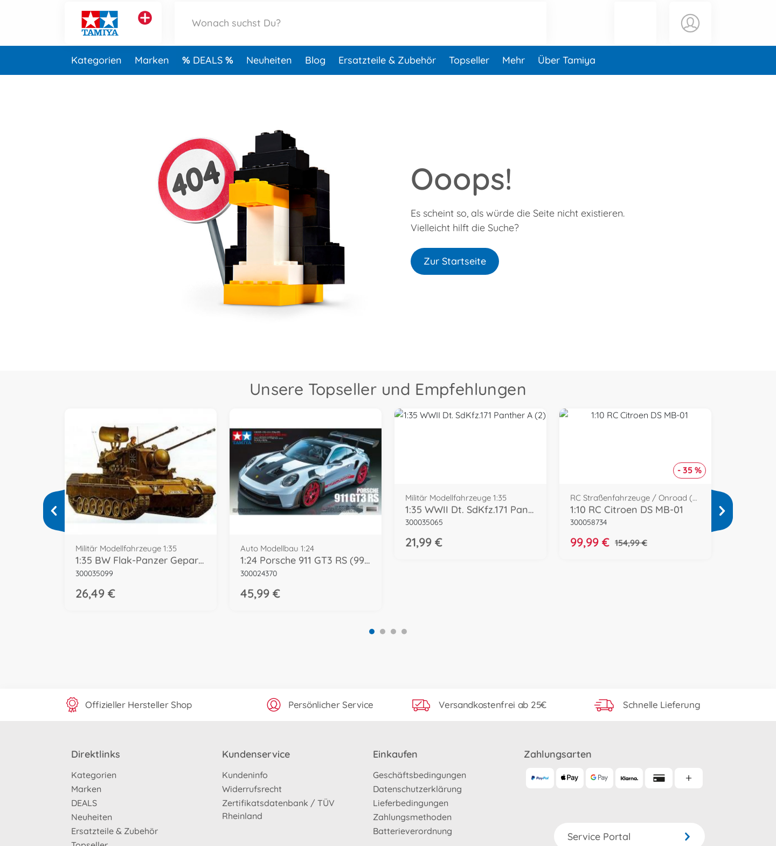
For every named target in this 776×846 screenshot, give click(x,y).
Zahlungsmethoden (412, 817)
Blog (315, 83)
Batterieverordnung (412, 831)
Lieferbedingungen (410, 803)
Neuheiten (269, 83)
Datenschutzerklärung (417, 788)
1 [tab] (372, 631)
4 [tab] (404, 631)
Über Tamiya (566, 83)
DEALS (209, 83)
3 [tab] (393, 631)
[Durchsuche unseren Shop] (360, 34)
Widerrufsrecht (252, 788)
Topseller (469, 83)
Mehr (513, 83)
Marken (152, 83)
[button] (635, 34)
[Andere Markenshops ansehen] (145, 29)
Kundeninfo (245, 774)
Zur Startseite (455, 261)
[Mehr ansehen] (54, 510)
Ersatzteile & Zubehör (387, 83)
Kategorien (96, 83)
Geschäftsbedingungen (419, 774)
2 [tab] (382, 631)
